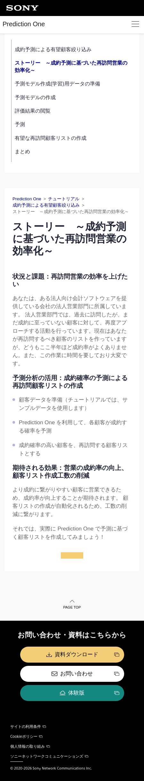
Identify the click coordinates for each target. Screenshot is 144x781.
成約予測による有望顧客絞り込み (53, 49)
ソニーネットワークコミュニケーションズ (49, 756)
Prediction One (24, 24)
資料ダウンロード (76, 654)
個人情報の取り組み (30, 746)
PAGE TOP (72, 607)
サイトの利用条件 (28, 726)
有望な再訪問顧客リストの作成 (50, 138)
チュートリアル (63, 198)
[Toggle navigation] (135, 24)
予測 (20, 124)
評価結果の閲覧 (33, 111)
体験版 (76, 693)
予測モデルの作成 (35, 97)
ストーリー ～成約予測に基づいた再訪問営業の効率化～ (71, 66)
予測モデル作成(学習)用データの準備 (57, 83)
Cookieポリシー (26, 736)
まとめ (22, 151)
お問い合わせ (76, 674)
